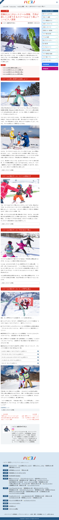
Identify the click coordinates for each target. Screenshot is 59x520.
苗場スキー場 (33, 480)
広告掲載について (41, 514)
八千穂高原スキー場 (44, 491)
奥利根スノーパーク (26, 497)
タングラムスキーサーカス (15, 488)
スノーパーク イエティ (14, 503)
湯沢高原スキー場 (24, 480)
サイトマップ (8, 514)
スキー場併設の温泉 (47, 53)
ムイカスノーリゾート (43, 480)
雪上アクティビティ (47, 40)
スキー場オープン (47, 57)
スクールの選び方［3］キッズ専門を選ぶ (13, 74)
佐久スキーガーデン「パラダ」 (41, 488)
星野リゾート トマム (38, 465)
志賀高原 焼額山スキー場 (32, 491)
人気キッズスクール (47, 23)
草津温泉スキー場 (39, 496)
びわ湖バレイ (12, 506)
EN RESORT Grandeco (14, 475)
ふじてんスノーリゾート (30, 500)
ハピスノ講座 (24, 6)
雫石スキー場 (25, 470)
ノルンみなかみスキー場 (27, 496)
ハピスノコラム (15, 6)
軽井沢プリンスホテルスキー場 (16, 491)
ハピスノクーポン (47, 60)
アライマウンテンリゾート (27, 478)
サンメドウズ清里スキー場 (15, 500)
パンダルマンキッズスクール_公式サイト (12, 360)
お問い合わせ (50, 514)
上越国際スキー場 (13, 485)
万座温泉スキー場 (37, 497)
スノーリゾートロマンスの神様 (16, 493)
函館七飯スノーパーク (14, 467)
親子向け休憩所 (46, 50)
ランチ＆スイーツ (47, 47)
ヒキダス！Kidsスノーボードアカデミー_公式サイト (14, 351)
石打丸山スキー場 (13, 480)
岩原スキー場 (23, 485)
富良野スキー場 (49, 465)
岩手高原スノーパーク (14, 470)
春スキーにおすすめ (47, 13)
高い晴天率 (45, 43)
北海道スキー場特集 (47, 30)
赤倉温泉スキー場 (43, 482)
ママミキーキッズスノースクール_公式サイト (13, 354)
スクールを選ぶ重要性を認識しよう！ (12, 67)
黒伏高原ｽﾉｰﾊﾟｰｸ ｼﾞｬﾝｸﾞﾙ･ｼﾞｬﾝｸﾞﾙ (17, 473)
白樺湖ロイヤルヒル (50, 489)
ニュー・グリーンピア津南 (30, 482)
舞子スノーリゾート (14, 478)
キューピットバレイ (47, 483)
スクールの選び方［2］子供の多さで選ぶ (13, 71)
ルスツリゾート (13, 465)
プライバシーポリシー (24, 514)
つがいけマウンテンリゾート (26, 489)
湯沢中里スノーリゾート (41, 478)
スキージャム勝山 (13, 509)
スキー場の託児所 (47, 33)
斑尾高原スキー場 (28, 488)
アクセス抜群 (46, 37)
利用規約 (15, 514)
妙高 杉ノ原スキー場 (36, 483)
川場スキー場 (48, 496)
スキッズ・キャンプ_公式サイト (9, 364)
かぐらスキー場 (26, 483)
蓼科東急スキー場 (39, 489)
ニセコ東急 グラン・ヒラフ (25, 465)
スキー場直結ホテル (47, 20)
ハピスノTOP (6, 6)
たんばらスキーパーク (14, 496)
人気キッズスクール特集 (8, 410)
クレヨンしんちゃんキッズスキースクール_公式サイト (15, 357)
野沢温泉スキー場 (13, 489)
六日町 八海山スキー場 (14, 483)
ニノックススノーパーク (33, 485)
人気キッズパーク (47, 27)
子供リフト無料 (46, 17)
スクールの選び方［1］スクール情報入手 (13, 69)
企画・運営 (33, 514)
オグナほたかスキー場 (14, 497)
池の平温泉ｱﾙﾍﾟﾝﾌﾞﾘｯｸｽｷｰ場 (16, 482)
